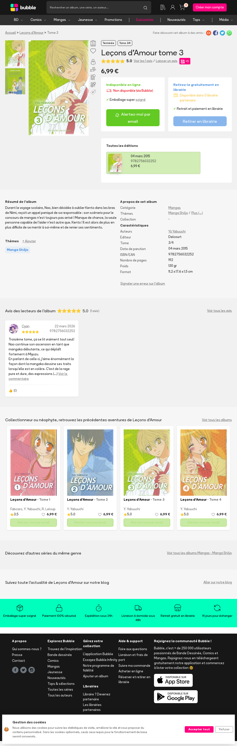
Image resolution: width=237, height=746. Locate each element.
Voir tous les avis (219, 312)
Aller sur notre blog (217, 583)
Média (226, 21)
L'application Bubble (98, 655)
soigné (140, 101)
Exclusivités (145, 21)
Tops (199, 21)
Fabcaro (16, 510)
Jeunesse (88, 21)
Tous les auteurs (60, 696)
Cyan (25, 327)
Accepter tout (199, 729)
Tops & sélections (61, 685)
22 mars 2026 (65, 327)
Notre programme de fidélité (98, 669)
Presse (17, 656)
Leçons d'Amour (31, 34)
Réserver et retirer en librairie (134, 680)
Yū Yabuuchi (177, 233)
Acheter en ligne (130, 672)
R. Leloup (48, 510)
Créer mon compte (210, 8)
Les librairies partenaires (92, 708)
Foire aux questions (132, 650)
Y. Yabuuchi (32, 510)
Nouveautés (177, 21)
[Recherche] (93, 8)
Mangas (62, 21)
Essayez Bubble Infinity (100, 661)
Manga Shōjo (178, 214)
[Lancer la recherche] (145, 8)
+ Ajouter (29, 242)
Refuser (224, 729)
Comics (38, 21)
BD (18, 21)
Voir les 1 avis (143, 62)
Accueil (10, 34)
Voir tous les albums (217, 421)
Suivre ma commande (134, 667)
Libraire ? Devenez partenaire (96, 697)
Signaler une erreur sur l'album (142, 285)
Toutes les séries (60, 690)
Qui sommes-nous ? (27, 650)
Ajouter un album (95, 677)
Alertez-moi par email (133, 119)
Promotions (113, 21)
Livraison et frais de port (133, 658)
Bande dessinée (60, 656)
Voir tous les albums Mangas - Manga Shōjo (199, 554)
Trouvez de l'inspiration (65, 650)
